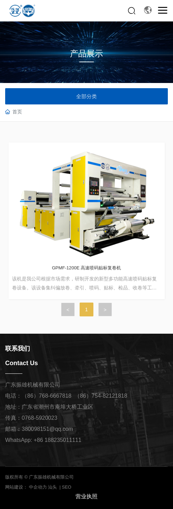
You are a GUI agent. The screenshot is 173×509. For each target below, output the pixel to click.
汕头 (52, 487)
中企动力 (38, 487)
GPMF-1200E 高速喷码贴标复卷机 (86, 267)
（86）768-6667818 (46, 396)
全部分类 (86, 96)
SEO (66, 487)
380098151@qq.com (47, 429)
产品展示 (86, 53)
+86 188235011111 (57, 440)
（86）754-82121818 (100, 396)
